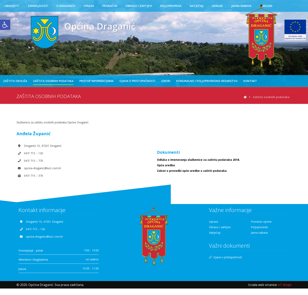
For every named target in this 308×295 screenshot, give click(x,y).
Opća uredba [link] (166, 165)
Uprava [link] (213, 222)
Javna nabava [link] (259, 233)
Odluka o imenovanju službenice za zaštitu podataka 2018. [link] (198, 160)
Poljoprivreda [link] (259, 227)
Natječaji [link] (214, 233)
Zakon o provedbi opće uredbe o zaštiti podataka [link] (192, 171)
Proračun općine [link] (261, 222)
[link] (5, 25)
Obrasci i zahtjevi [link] (220, 227)
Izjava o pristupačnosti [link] (225, 257)
